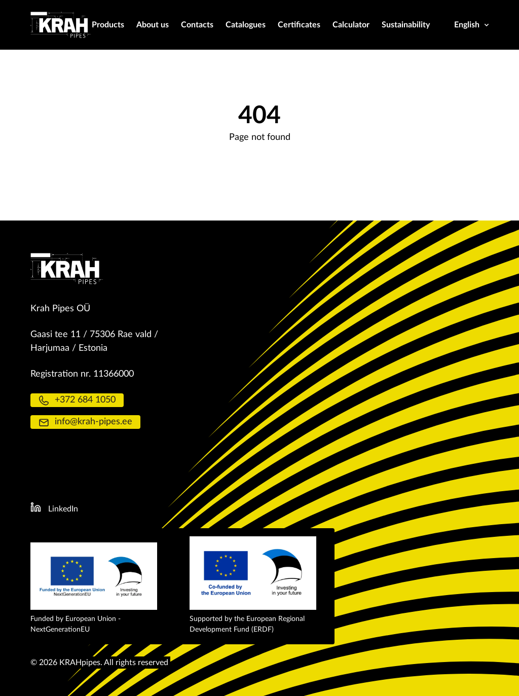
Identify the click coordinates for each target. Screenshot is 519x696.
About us (152, 25)
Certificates (299, 25)
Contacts (197, 25)
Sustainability (406, 25)
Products (108, 25)
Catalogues (246, 25)
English (471, 25)
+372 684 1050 (77, 400)
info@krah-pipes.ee (85, 422)
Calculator (350, 25)
